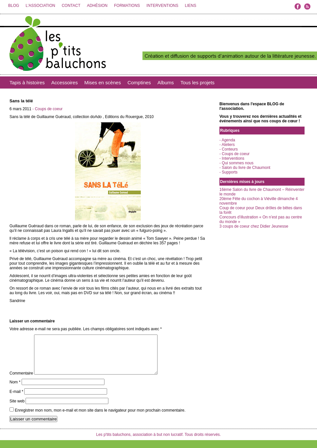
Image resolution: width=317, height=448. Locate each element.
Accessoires (64, 82)
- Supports (228, 172)
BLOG (13, 5)
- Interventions (231, 158)
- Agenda (227, 140)
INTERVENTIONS (162, 5)
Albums (166, 82)
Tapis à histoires (27, 82)
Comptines (139, 82)
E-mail (16, 399)
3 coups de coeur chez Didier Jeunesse (253, 226)
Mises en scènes (102, 82)
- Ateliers (227, 144)
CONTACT (71, 5)
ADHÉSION (97, 5)
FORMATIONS (127, 5)
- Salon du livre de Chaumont (244, 167)
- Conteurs (228, 149)
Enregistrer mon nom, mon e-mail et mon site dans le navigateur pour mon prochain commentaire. (100, 418)
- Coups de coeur (47, 109)
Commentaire (21, 381)
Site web (17, 409)
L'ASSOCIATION (40, 5)
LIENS (190, 5)
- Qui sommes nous (236, 163)
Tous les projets (197, 82)
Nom (14, 390)
